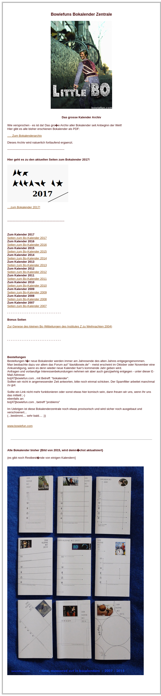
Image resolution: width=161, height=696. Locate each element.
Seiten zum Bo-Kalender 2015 (27, 251)
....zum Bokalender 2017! (23, 207)
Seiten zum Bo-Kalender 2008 (27, 299)
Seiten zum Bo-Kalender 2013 (27, 265)
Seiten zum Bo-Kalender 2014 (27, 258)
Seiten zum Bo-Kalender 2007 (27, 306)
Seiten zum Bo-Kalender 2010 (27, 285)
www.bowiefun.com (20, 426)
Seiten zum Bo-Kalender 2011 (27, 278)
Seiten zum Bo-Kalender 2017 (27, 238)
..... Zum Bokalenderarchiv (24, 135)
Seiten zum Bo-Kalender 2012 (27, 272)
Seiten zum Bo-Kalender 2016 (27, 244)
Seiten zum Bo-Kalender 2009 (27, 292)
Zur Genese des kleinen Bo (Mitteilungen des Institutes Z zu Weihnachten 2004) (59, 326)
